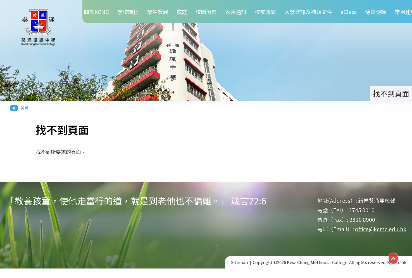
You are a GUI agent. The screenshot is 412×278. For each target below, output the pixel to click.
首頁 (24, 108)
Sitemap (239, 262)
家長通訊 (235, 11)
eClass (348, 11)
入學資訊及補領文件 (308, 11)
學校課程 (128, 11)
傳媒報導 (375, 11)
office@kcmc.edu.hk (380, 229)
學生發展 (157, 11)
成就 (182, 11)
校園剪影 (206, 11)
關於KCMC (96, 11)
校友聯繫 (265, 11)
